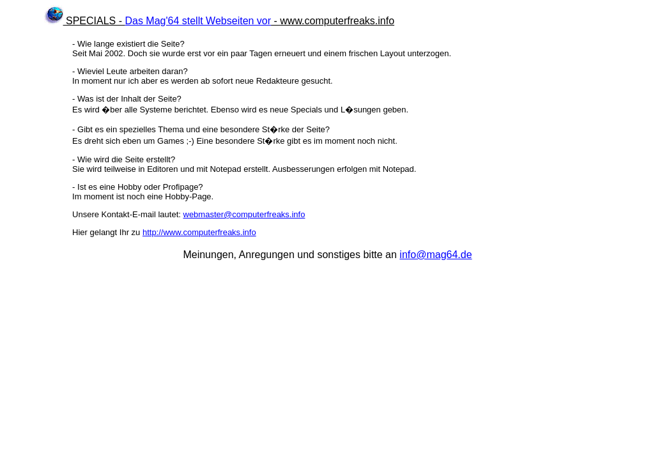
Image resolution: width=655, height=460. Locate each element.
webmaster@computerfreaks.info (244, 214)
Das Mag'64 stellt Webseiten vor (198, 20)
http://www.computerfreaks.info (199, 232)
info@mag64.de (435, 254)
